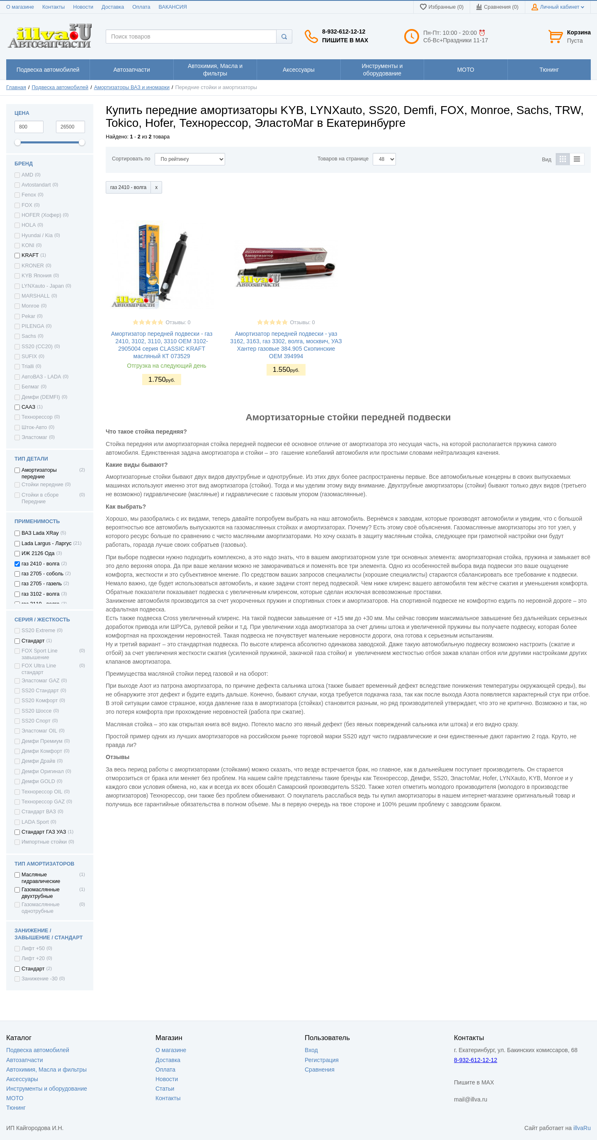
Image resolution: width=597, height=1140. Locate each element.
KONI (28, 245)
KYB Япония (36, 276)
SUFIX (29, 356)
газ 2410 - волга (41, 564)
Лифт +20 (33, 958)
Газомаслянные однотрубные (41, 908)
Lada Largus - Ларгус (47, 543)
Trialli (28, 366)
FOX (27, 205)
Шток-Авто (34, 427)
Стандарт (33, 641)
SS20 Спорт (36, 721)
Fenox (29, 195)
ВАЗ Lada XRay (40, 533)
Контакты (53, 7)
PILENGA (33, 326)
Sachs (29, 336)
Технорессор (37, 417)
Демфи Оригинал (43, 771)
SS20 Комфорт (40, 700)
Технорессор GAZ (43, 802)
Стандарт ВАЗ (39, 812)
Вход (311, 1050)
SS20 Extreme (38, 630)
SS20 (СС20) (37, 346)
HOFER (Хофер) (41, 215)
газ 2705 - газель (42, 584)
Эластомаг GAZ (41, 681)
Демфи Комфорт (42, 751)
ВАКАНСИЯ (173, 7)
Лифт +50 (33, 948)
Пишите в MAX (345, 40)
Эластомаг (34, 437)
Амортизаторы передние (39, 473)
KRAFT (30, 255)
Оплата (141, 7)
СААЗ (28, 407)
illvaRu (582, 1128)
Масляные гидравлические (41, 878)
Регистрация (322, 1060)
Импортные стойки (44, 842)
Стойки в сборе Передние (40, 498)
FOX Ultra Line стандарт (39, 669)
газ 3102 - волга (41, 594)
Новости (83, 7)
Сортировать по (131, 159)
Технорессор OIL (42, 792)
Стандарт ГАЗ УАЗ (44, 832)
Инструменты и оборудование (46, 1088)
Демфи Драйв (38, 761)
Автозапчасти (24, 1060)
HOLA (29, 225)
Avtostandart (36, 185)
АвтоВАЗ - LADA (41, 377)
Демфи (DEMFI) (41, 397)
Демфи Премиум (42, 741)
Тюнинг (16, 1107)
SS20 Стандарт (40, 691)
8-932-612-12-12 (343, 31)
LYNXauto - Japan (43, 286)
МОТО (14, 1098)
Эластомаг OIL (39, 731)
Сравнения (320, 1069)
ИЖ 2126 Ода (38, 553)
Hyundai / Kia (37, 235)
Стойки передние (42, 485)
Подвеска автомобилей (60, 87)
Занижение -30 (40, 979)
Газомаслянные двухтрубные (41, 893)
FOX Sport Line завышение (40, 654)
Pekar (28, 316)
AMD (27, 175)
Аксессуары (22, 1079)
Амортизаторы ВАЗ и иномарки (132, 87)
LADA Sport (35, 822)
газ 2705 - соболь (42, 574)
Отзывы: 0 (177, 322)
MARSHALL (36, 296)
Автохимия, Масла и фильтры (46, 1069)
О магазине (20, 7)
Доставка (113, 7)
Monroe (30, 306)
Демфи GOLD (38, 781)
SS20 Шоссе (36, 711)
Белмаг (30, 387)
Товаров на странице (343, 159)
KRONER (33, 266)
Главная (16, 87)
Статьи (164, 1088)
